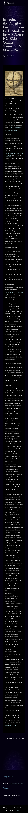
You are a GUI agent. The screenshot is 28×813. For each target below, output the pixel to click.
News (23, 738)
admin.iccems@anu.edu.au (11, 798)
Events (17, 738)
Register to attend (10, 725)
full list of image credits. (17, 784)
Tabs (17, 810)
